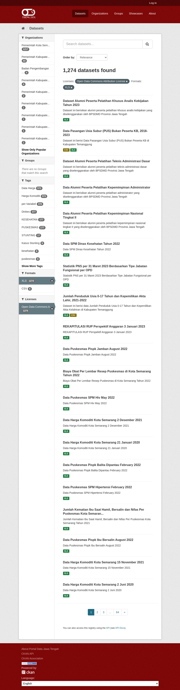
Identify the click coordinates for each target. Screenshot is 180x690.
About (152, 13)
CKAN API (28, 653)
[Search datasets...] (103, 44)
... (110, 612)
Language (28, 678)
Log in (153, 3)
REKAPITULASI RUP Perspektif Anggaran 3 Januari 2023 (104, 326)
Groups (118, 13)
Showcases (136, 13)
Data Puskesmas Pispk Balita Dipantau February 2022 (102, 465)
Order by (68, 57)
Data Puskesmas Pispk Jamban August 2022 (95, 349)
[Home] (23, 28)
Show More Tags (32, 266)
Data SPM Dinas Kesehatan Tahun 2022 (91, 243)
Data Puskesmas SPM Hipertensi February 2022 (97, 487)
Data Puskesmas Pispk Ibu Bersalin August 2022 (98, 539)
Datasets (80, 13)
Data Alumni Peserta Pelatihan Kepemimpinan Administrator (106, 187)
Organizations (100, 13)
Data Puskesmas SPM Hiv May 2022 (89, 397)
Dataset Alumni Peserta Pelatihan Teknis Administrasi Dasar (106, 161)
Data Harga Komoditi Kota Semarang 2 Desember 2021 (102, 420)
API (108, 628)
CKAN (28, 672)
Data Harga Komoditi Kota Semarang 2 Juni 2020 (98, 584)
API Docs (120, 628)
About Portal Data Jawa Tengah (40, 648)
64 (117, 612)
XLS (66, 119)
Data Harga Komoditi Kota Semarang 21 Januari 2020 (101, 442)
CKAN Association (32, 658)
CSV (66, 150)
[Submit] (147, 44)
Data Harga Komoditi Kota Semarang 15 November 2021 (103, 562)
